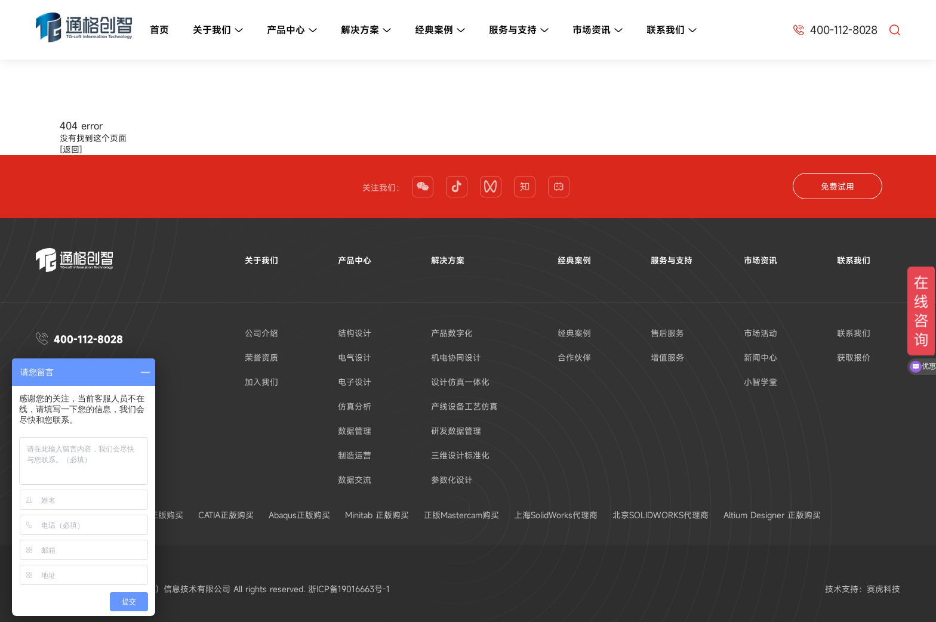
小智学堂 (760, 382)
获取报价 (853, 357)
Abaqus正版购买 (299, 515)
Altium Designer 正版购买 (772, 515)
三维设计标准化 (460, 455)
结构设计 (354, 333)
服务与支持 (519, 30)
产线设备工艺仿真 (464, 406)
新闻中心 (760, 357)
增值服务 (667, 357)
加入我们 (261, 382)
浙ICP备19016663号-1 (349, 589)
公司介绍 (261, 333)
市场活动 (760, 333)
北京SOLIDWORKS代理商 (660, 515)
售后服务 (667, 333)
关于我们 (218, 30)
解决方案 (366, 30)
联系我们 (671, 30)
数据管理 (354, 431)
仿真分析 (354, 406)
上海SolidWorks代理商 (556, 515)
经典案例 (440, 30)
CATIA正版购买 (226, 515)
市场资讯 (597, 30)
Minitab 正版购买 (377, 515)
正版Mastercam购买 (461, 515)
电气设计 (354, 357)
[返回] (71, 149)
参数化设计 (452, 479)
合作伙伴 (574, 357)
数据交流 (354, 479)
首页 (159, 29)
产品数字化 (452, 333)
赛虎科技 (883, 589)
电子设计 (354, 382)
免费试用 (837, 186)
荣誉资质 (261, 357)
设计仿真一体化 (460, 382)
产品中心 (292, 30)
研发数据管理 (456, 431)
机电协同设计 (456, 357)
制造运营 (354, 455)
